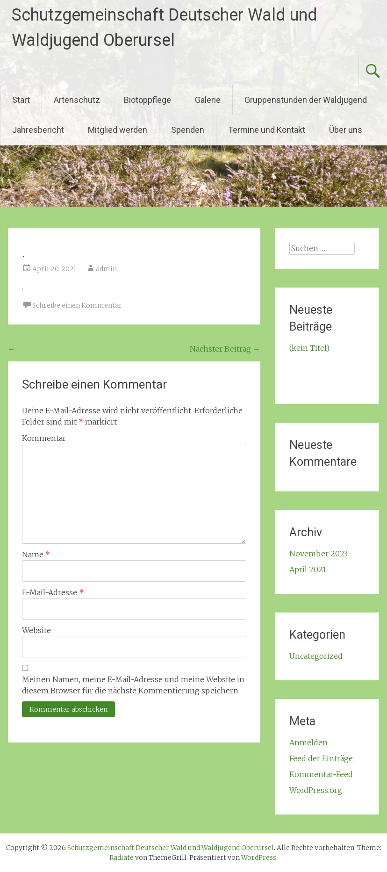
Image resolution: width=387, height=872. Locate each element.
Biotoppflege (147, 100)
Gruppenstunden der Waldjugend (305, 100)
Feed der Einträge (321, 758)
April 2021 (307, 569)
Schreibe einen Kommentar (77, 305)
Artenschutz (77, 100)
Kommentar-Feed (321, 774)
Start (21, 100)
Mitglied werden (117, 130)
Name (36, 554)
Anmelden (308, 742)
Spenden (187, 130)
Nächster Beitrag (225, 348)
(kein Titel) (309, 348)
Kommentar (44, 438)
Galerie (208, 100)
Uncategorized (316, 656)
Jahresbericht (38, 130)
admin (106, 269)
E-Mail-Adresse (53, 592)
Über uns (345, 130)
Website (36, 630)
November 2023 (318, 553)
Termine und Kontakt (266, 130)
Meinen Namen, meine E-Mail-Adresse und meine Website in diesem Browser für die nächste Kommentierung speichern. (133, 685)
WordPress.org (315, 790)
